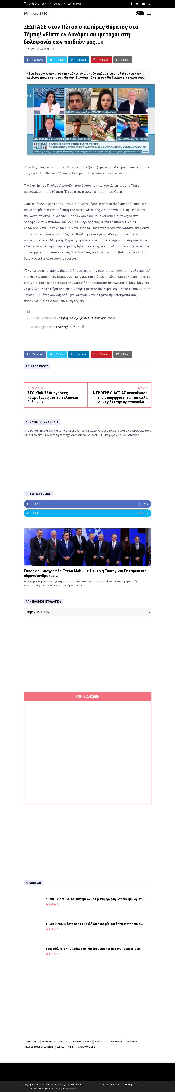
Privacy (128, 1084)
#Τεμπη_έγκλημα (69, 317)
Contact (141, 1084)
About (57, 3)
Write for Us (74, 3)
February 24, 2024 (68, 326)
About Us (114, 1084)
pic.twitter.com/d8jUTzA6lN (97, 317)
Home (101, 1084)
